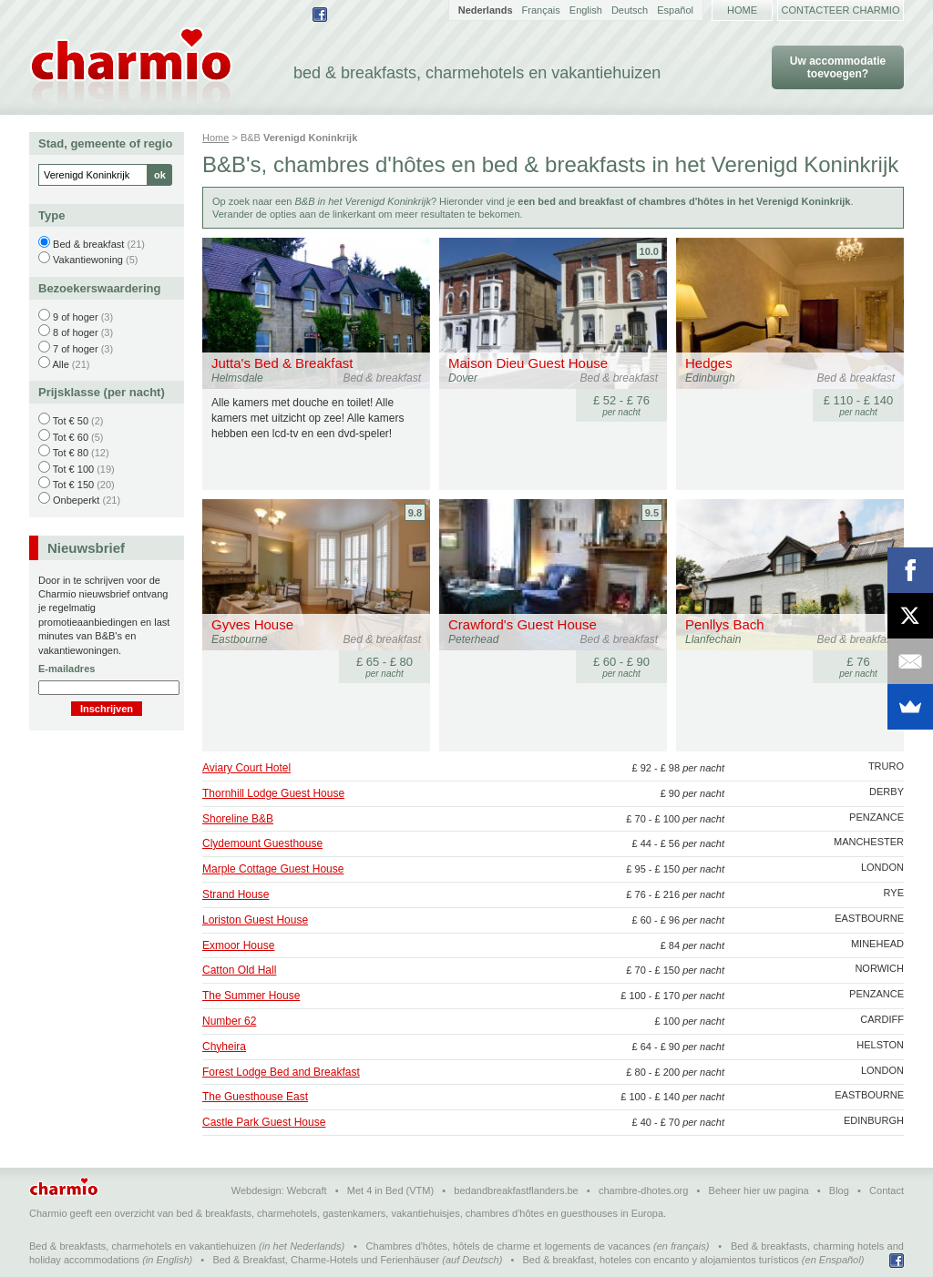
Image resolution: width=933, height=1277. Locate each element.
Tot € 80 (70, 452)
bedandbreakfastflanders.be (516, 1190)
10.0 (649, 251)
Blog (839, 1190)
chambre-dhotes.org (643, 1190)
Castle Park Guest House (263, 1122)
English (585, 10)
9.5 (652, 512)
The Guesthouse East (255, 1096)
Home (742, 10)
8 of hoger (75, 332)
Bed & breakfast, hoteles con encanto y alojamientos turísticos (661, 1259)
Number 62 (229, 1021)
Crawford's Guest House (522, 624)
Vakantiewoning (88, 259)
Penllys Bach (724, 624)
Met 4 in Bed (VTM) (390, 1190)
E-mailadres (66, 668)
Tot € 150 (73, 484)
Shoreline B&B (237, 818)
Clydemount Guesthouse (262, 843)
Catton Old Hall (239, 970)
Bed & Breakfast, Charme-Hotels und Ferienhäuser (325, 1259)
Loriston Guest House (255, 920)
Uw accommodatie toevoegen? (838, 67)
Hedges (709, 363)
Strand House (235, 894)
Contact (886, 1190)
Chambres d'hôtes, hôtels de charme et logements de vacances (508, 1246)
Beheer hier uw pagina (759, 1190)
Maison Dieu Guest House (528, 363)
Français (541, 10)
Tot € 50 (70, 420)
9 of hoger (75, 317)
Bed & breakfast (88, 244)
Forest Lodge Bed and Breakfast (281, 1072)
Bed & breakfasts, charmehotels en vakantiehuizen (142, 1246)
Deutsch (629, 10)
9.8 (415, 512)
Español (675, 10)
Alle (60, 364)
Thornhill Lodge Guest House (273, 793)
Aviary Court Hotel (246, 767)
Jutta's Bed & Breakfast (282, 363)
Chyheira (224, 1046)
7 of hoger (75, 348)
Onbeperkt (76, 500)
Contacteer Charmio (841, 10)
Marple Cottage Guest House (272, 869)
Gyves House (252, 624)
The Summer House (251, 995)
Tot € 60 (70, 437)
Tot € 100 (73, 469)
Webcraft (307, 1190)
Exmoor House (238, 945)
